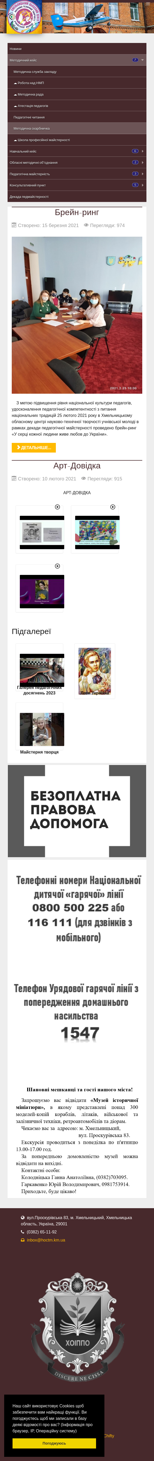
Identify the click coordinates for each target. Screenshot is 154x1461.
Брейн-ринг (77, 211)
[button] (78, 1431)
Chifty (109, 1436)
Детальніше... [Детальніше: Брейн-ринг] (33, 448)
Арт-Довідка (77, 465)
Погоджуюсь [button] (54, 1443)
